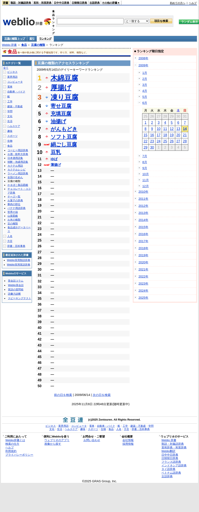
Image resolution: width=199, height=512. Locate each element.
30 (152, 147)
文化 (9, 116)
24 (159, 141)
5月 (144, 97)
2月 (144, 79)
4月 (144, 91)
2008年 (143, 58)
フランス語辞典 (171, 461)
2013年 (143, 213)
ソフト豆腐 (64, 137)
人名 (9, 236)
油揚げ (58, 121)
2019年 (143, 255)
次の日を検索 (102, 395)
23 (152, 141)
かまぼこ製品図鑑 (18, 185)
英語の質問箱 (15, 289)
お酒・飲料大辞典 (18, 154)
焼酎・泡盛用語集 (18, 161)
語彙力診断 (14, 293)
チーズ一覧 (14, 196)
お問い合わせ (91, 440)
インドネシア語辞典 (174, 465)
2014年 (143, 220)
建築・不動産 (15, 106)
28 (185, 141)
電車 (9, 86)
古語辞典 (94, 2)
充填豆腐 (61, 113)
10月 (145, 174)
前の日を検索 (63, 395)
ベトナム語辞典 (171, 472)
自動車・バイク (16, 91)
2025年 (143, 297)
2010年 (143, 191)
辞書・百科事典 (16, 246)
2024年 (143, 290)
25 (165, 141)
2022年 (143, 276)
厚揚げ (61, 87)
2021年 (143, 269)
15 (146, 135)
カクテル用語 (15, 165)
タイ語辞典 (168, 469)
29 (146, 147)
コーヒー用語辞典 (18, 150)
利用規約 (11, 451)
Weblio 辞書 (9, 44)
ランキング (45, 38)
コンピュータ (15, 81)
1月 (144, 73)
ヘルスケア (13, 126)
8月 (144, 162)
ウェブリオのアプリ (56, 440)
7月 (144, 156)
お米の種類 (14, 219)
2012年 (143, 205)
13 (178, 129)
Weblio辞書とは (15, 440)
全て (5, 68)
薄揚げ (56, 165)
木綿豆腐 (64, 78)
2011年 (143, 198)
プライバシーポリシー (19, 454)
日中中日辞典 (61, 2)
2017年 (143, 241)
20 (178, 135)
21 (185, 135)
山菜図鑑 (13, 215)
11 (165, 129)
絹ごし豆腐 (64, 144)
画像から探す (52, 443)
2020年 (143, 262)
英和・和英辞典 (42, 2)
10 (159, 129)
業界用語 (12, 76)
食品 (24, 44)
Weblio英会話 (15, 285)
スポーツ (12, 135)
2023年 (143, 283)
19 (172, 135)
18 (165, 135)
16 (152, 135)
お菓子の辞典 (15, 200)
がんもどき (64, 129)
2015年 (143, 227)
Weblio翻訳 (168, 451)
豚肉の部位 (14, 204)
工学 (9, 101)
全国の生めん (15, 177)
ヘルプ (193, 2)
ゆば (54, 159)
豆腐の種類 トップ (14, 38)
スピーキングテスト (19, 298)
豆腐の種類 (38, 44)
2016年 (143, 234)
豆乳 (56, 152)
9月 (144, 168)
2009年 (143, 65)
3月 (144, 85)
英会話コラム (15, 280)
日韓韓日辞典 (79, 2)
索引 (31, 38)
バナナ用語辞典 (17, 208)
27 (178, 141)
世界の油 (13, 211)
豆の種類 (13, 223)
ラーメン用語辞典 (18, 173)
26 (172, 141)
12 (172, 129)
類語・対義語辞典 (21, 2)
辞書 (5, 2)
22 (146, 141)
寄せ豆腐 (61, 106)
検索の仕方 (12, 443)
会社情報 (128, 440)
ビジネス (12, 71)
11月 (145, 180)
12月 (145, 186)
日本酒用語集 (15, 158)
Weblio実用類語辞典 (18, 260)
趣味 (9, 131)
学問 (9, 111)
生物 (9, 140)
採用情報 (128, 443)
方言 (9, 241)
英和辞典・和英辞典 (174, 447)
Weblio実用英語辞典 (18, 264)
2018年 (143, 248)
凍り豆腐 (64, 97)
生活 (9, 121)
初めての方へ (177, 2)
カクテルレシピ (17, 169)
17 (159, 135)
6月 (144, 102)
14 (185, 129)
